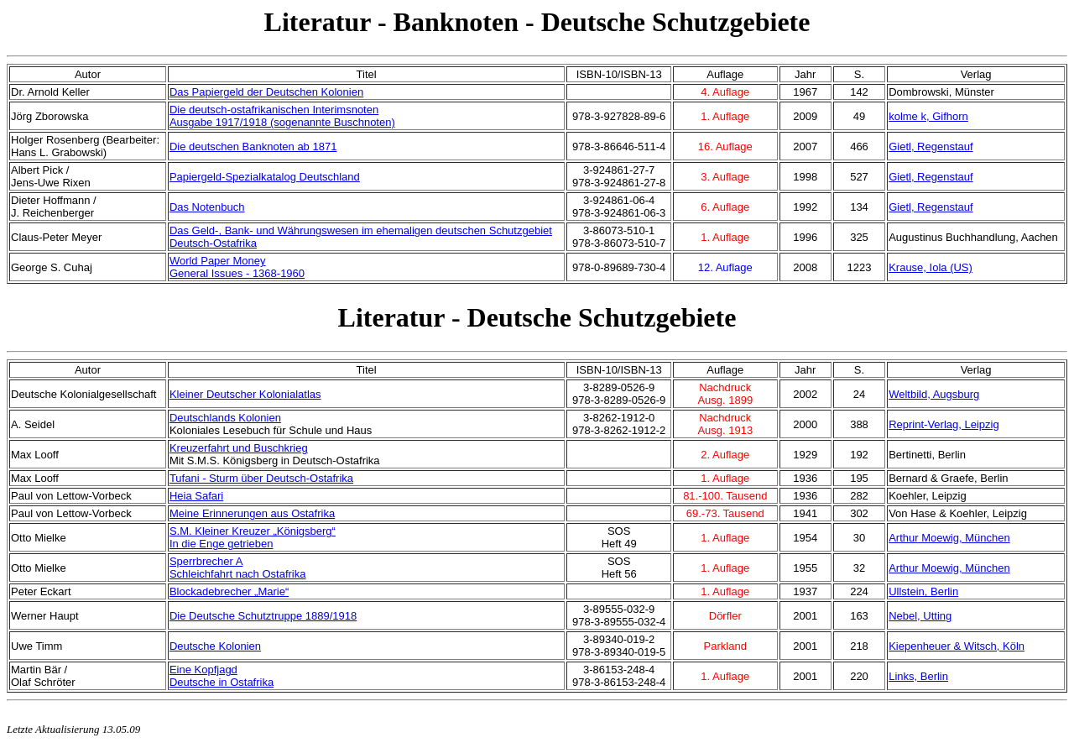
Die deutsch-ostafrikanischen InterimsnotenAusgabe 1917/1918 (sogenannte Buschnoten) (282, 115)
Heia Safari (196, 495)
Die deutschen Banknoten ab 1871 (253, 146)
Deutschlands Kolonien (225, 417)
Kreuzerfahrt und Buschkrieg (238, 448)
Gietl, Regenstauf (930, 146)
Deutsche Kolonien (215, 646)
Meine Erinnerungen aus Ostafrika (252, 513)
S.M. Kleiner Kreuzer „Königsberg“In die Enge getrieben (252, 537)
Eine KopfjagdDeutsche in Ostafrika (221, 675)
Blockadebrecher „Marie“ (229, 591)
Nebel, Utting (920, 616)
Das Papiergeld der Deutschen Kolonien (266, 92)
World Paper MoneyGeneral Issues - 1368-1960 (237, 267)
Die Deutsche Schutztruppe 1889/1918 (263, 616)
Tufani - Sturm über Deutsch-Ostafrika (261, 478)
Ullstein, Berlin (923, 591)
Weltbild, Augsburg (934, 394)
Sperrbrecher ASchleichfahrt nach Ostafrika (237, 567)
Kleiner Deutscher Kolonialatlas (245, 394)
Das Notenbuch (207, 207)
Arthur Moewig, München (949, 537)
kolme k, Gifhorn (928, 116)
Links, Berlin (918, 676)
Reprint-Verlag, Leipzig (944, 424)
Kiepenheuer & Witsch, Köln (956, 646)
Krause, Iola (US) (930, 267)
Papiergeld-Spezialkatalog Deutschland (264, 176)
